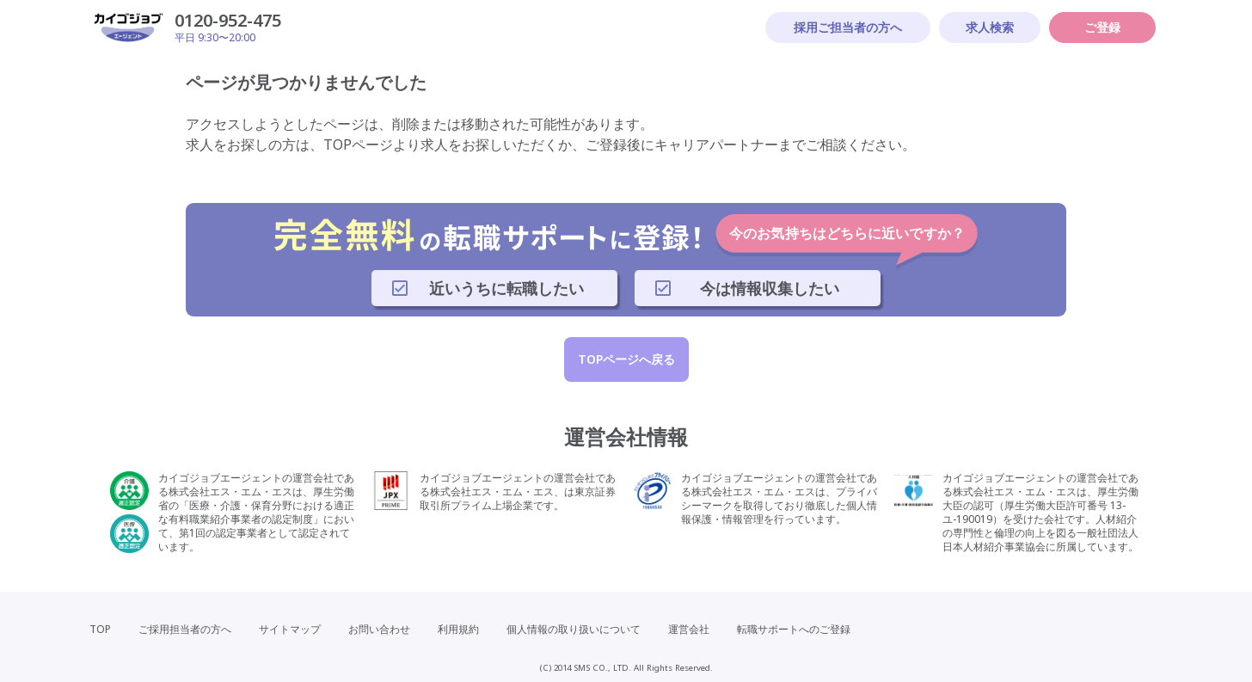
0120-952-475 (228, 20)
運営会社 (688, 629)
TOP (100, 629)
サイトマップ (290, 629)
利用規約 (458, 629)
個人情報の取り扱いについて (573, 629)
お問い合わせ (379, 629)
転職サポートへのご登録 (793, 629)
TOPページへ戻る (626, 359)
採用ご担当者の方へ (848, 27)
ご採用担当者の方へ (184, 629)
